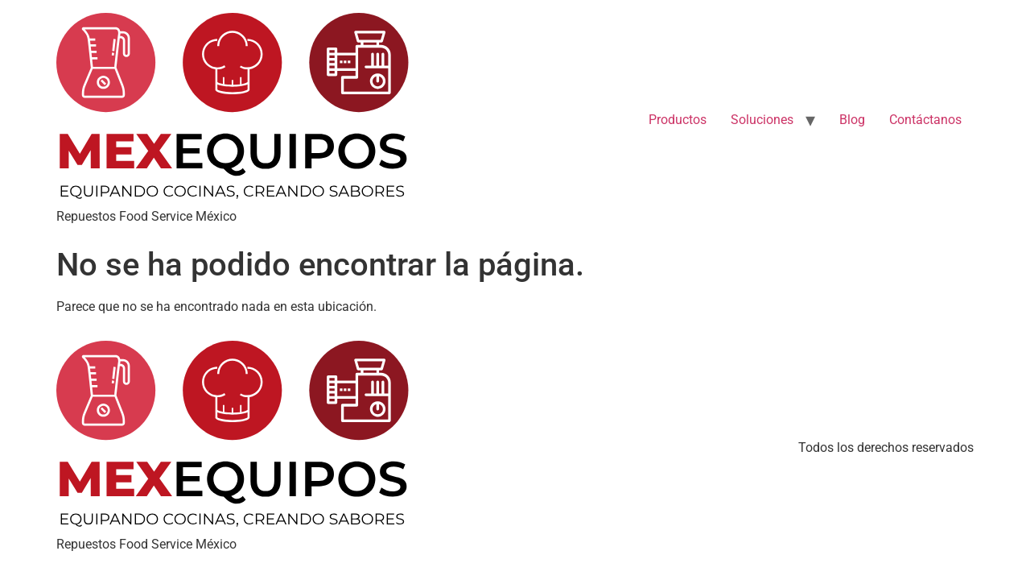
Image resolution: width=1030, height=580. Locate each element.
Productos (678, 119)
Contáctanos (925, 119)
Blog (852, 119)
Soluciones (762, 119)
